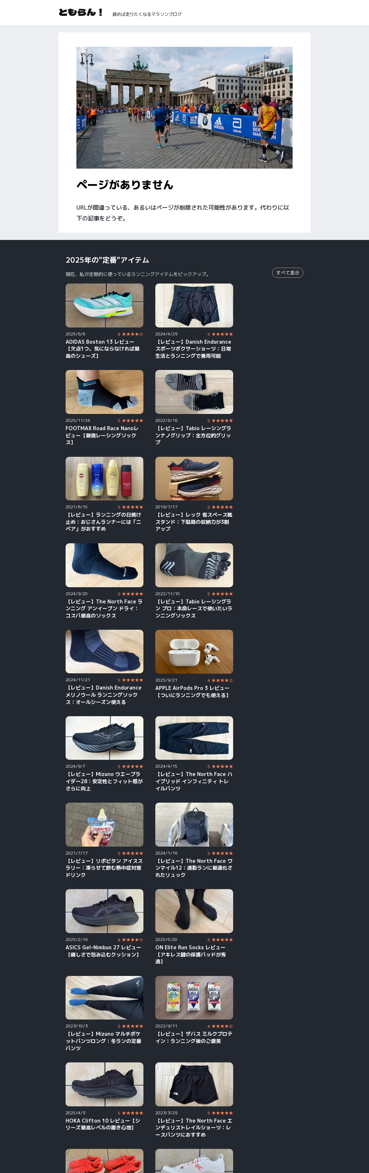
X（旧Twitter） (273, 1127)
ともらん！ (81, 11)
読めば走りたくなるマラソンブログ (147, 14)
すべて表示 (287, 272)
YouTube (76, 1127)
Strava (160, 1137)
